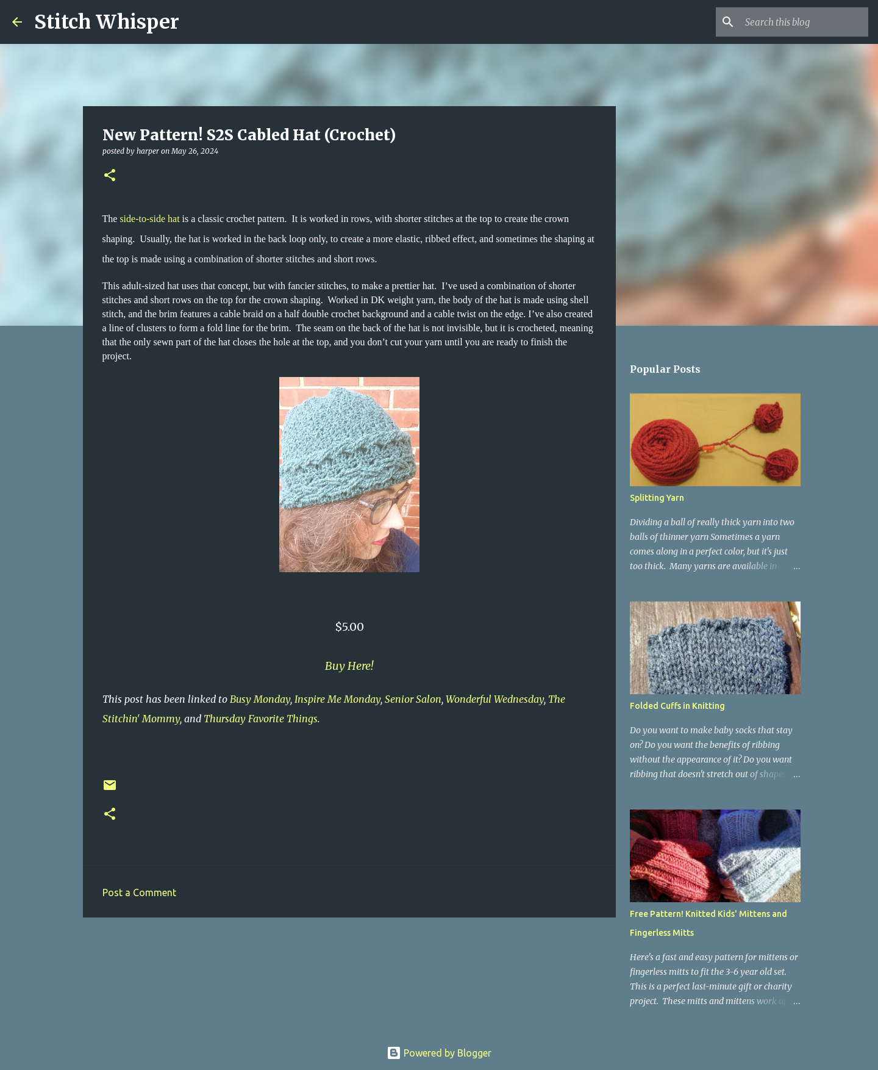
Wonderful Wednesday (495, 699)
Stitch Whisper (106, 22)
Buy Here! (349, 666)
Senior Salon (413, 699)
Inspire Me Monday (337, 699)
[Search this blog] (804, 22)
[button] (109, 176)
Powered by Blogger (439, 1052)
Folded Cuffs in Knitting (677, 706)
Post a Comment (139, 892)
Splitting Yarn (657, 498)
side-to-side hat (151, 219)
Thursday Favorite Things (261, 719)
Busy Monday (260, 699)
